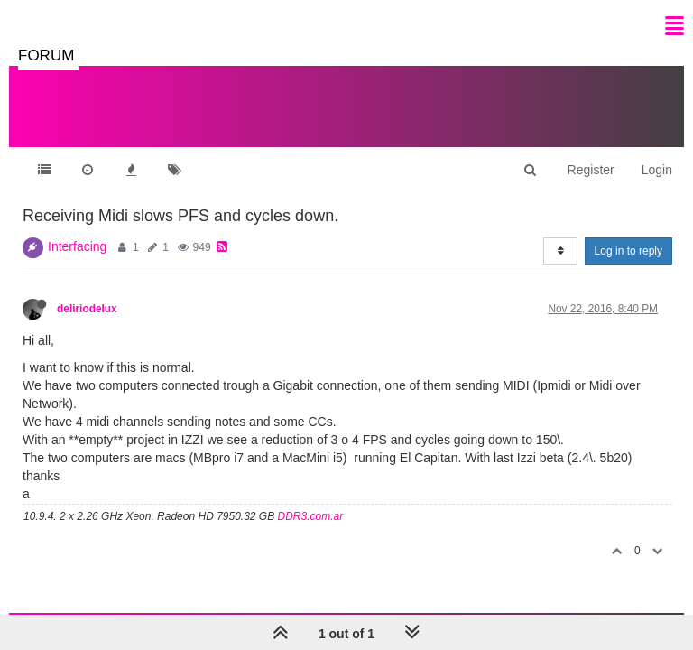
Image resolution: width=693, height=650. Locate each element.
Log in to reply (628, 251)
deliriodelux (87, 308)
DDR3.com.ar (311, 516)
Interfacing (77, 246)
